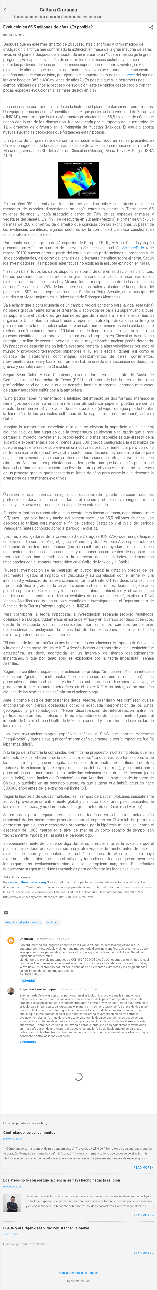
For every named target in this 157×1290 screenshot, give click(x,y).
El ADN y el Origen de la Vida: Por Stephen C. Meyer (46, 1228)
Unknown (26, 939)
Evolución (52, 922)
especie (128, 75)
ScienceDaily (133, 248)
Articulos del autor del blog (23, 922)
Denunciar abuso (78, 1281)
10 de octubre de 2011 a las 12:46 (77, 989)
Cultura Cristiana (58, 10)
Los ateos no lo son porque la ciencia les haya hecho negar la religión (61, 1180)
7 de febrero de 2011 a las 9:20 (52, 938)
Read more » (143, 1167)
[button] (151, 28)
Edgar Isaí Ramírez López (38, 989)
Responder (28, 980)
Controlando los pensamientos (29, 1132)
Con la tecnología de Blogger (78, 1273)
